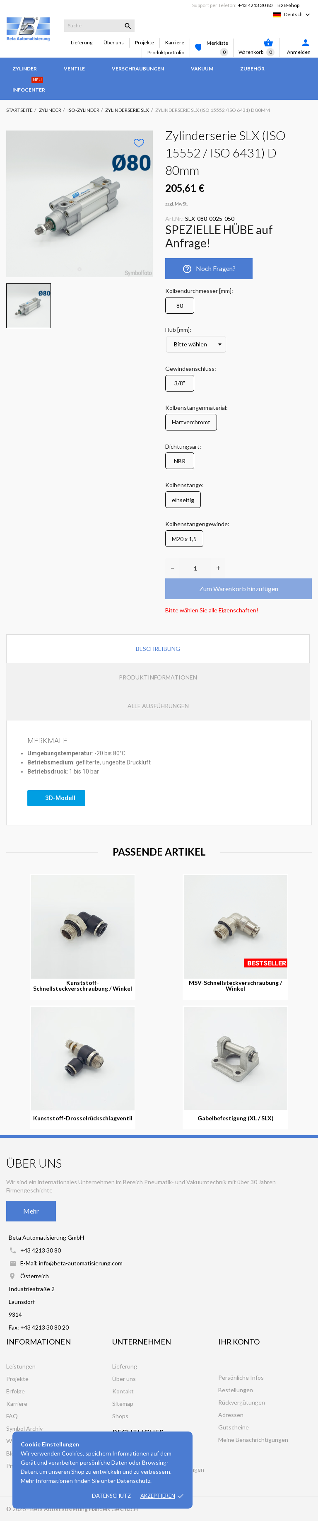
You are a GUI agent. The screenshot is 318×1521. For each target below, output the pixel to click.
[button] (56, 798)
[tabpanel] (79, 204)
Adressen (230, 1414)
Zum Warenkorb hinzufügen (238, 588)
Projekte (144, 42)
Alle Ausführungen (158, 705)
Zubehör (252, 68)
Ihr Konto (239, 1341)
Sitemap (122, 1403)
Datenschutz (111, 1495)
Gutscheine (233, 1427)
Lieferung (81, 42)
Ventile (74, 68)
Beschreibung (158, 648)
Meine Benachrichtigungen (253, 1439)
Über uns (114, 42)
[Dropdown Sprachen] (298, 14)
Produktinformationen (158, 677)
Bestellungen (235, 1389)
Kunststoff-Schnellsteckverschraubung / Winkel (82, 985)
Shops (120, 1415)
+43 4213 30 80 (255, 5)
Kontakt (123, 1391)
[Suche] (99, 25)
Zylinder (24, 68)
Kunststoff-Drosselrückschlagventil (82, 1118)
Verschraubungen (138, 68)
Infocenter (28, 86)
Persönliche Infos (241, 1377)
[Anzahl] (195, 568)
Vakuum (202, 68)
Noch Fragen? (209, 269)
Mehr (31, 1211)
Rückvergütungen (241, 1402)
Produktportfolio (165, 52)
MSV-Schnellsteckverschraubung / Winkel (235, 985)
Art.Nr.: (174, 218)
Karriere (174, 42)
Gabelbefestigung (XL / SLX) (236, 1118)
